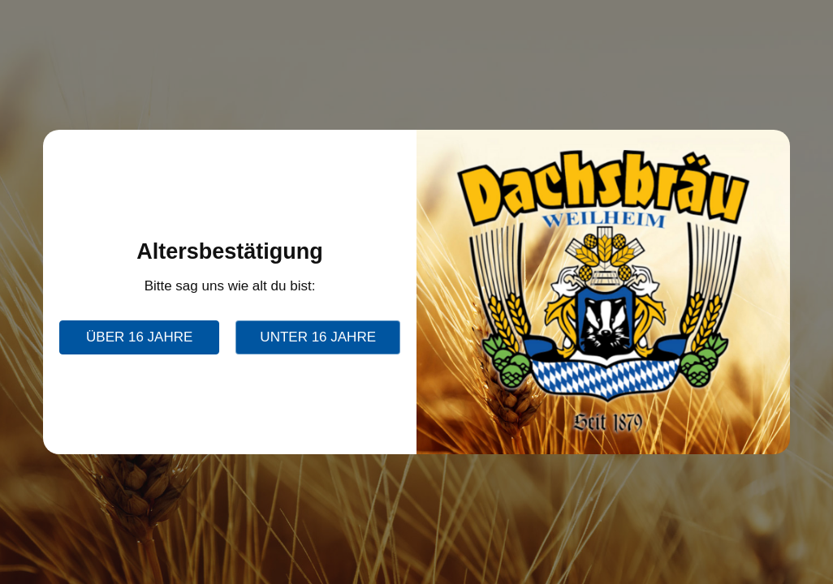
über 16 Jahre (139, 337)
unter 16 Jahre (318, 337)
